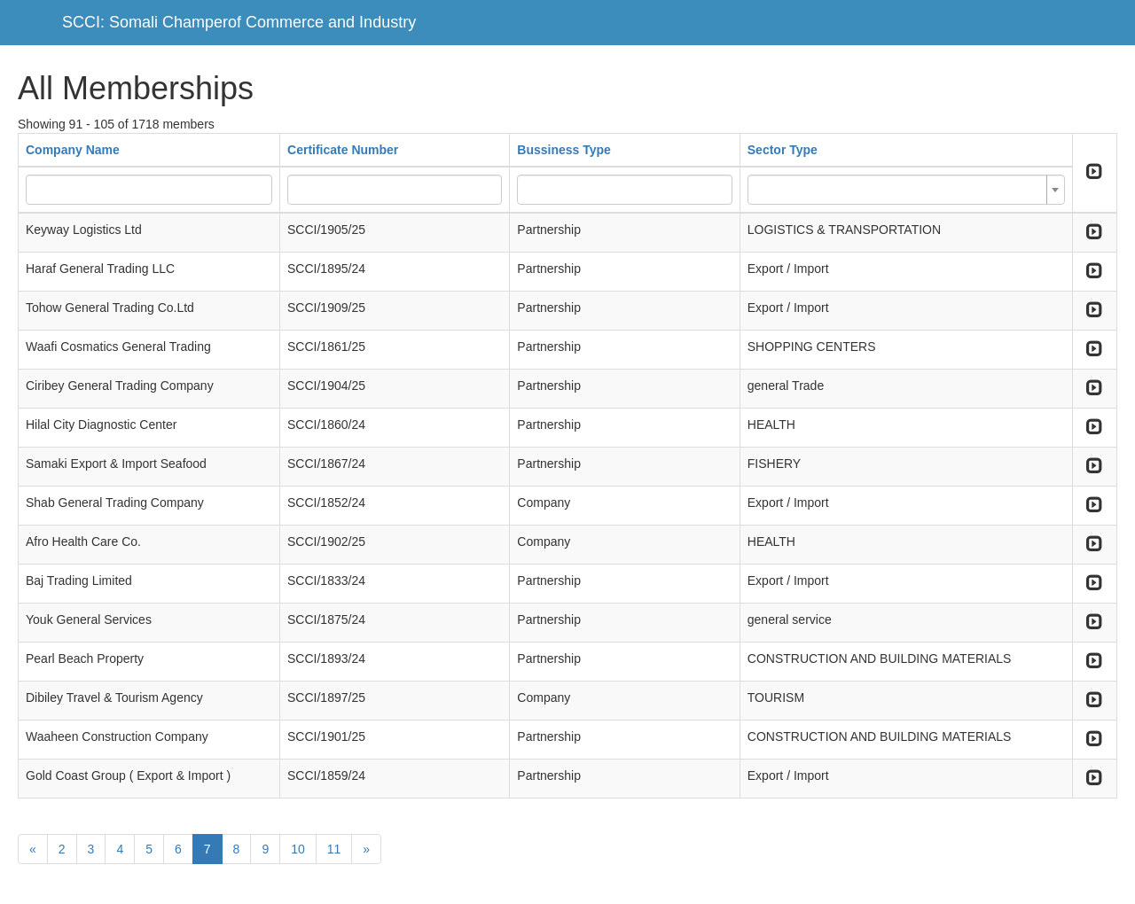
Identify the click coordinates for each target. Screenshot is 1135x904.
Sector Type (783, 150)
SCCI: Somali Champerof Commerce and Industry (239, 22)
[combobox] (906, 190)
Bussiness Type (564, 150)
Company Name (73, 150)
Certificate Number (342, 150)
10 (298, 849)
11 (334, 849)
